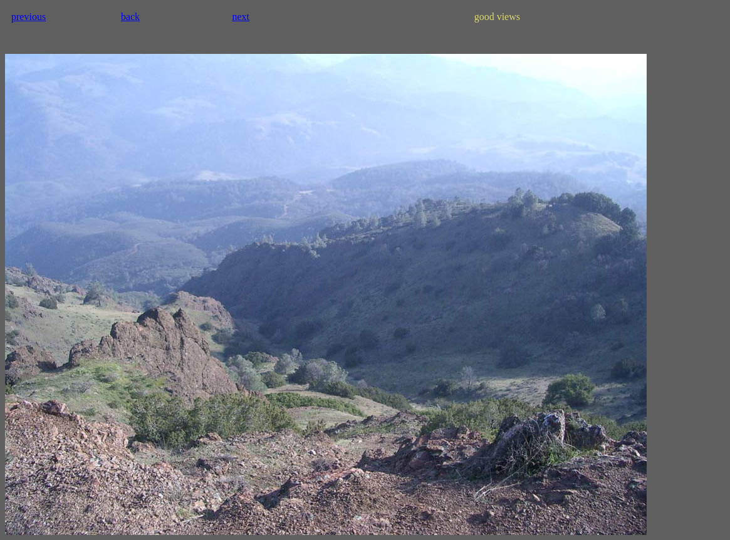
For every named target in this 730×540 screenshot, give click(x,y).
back (130, 16)
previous (28, 16)
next (240, 16)
